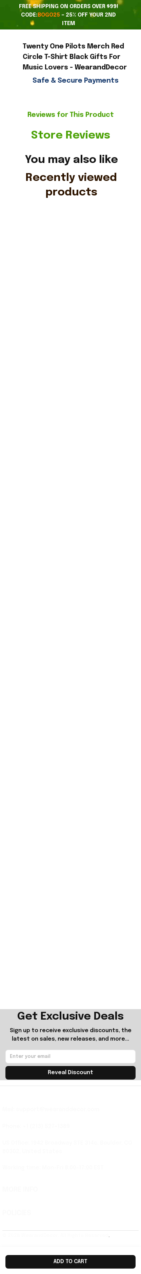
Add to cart (70, 1262)
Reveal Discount (70, 1072)
